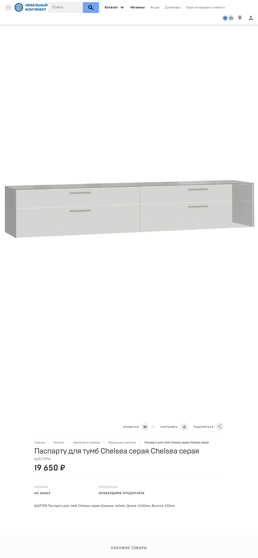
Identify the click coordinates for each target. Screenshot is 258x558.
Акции (154, 7)
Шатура (42, 459)
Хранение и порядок (86, 442)
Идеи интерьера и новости (205, 7)
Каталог (59, 442)
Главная (39, 442)
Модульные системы (122, 442)
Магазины (137, 7)
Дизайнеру (173, 7)
